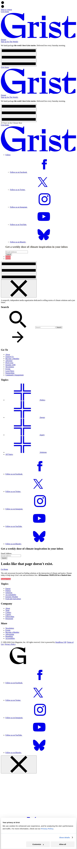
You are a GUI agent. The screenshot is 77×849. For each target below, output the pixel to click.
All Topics (9, 454)
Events (7, 630)
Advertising (9, 634)
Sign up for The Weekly (9, 42)
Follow (8, 155)
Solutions (8, 593)
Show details (64, 837)
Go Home (4, 569)
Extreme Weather (11, 597)
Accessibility (10, 638)
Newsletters (9, 628)
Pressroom (9, 619)
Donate (3, 40)
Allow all (62, 844)
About (7, 608)
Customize (38, 844)
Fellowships (9, 616)
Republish (9, 636)
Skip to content (6, 10)
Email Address (6, 553)
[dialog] (38, 419)
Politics (8, 591)
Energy (8, 589)
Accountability (10, 595)
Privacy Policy (10, 644)
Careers (8, 614)
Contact (8, 612)
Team (7, 610)
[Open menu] (19, 57)
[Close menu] (19, 289)
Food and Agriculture (13, 599)
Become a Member (12, 632)
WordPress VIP (60, 642)
